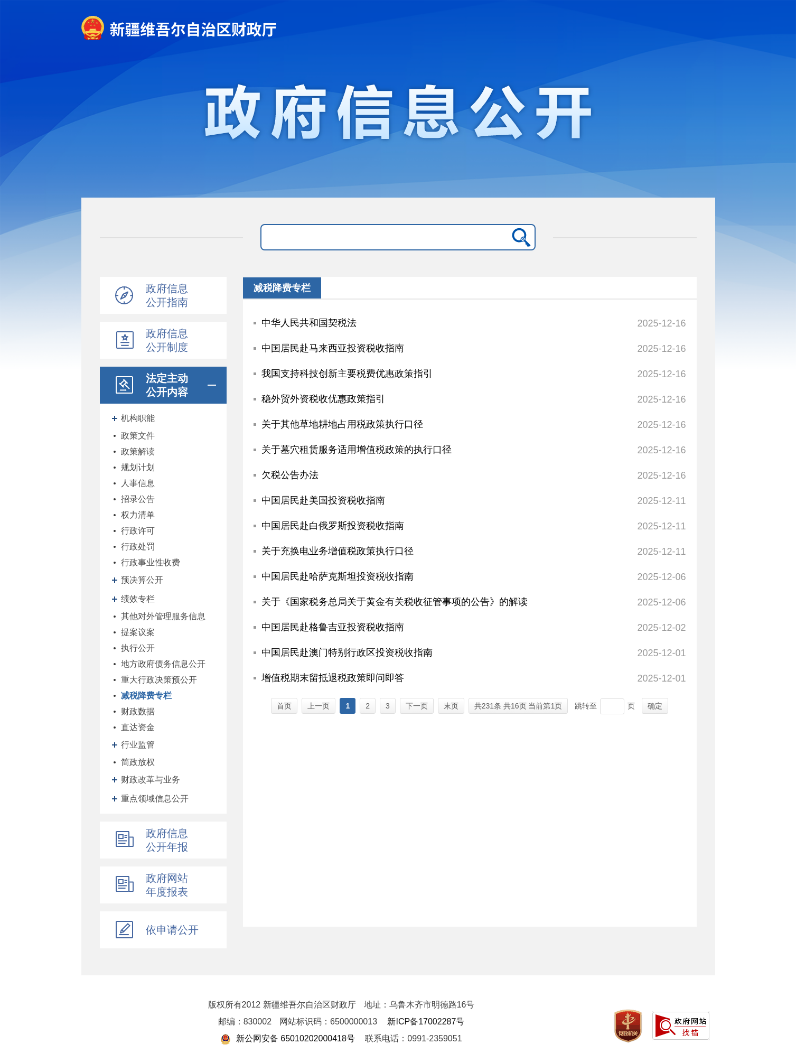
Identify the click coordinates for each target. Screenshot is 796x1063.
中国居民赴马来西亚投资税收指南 (332, 348)
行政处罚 (138, 546)
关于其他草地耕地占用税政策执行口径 (342, 424)
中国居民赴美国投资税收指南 (323, 500)
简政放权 (138, 762)
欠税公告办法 (290, 475)
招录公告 (138, 499)
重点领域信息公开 (155, 798)
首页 (284, 706)
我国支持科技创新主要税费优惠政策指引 (347, 373)
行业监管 (138, 744)
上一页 (318, 706)
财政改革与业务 (150, 779)
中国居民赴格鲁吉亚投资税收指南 (332, 627)
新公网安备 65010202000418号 (287, 1038)
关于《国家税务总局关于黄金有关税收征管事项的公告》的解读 (394, 601)
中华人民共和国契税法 (309, 323)
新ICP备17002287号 (425, 1021)
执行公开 (138, 648)
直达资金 (138, 727)
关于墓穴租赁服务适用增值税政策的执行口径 (356, 449)
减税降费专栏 (146, 695)
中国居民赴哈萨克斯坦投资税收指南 (337, 576)
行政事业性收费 (150, 562)
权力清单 (138, 514)
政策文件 (138, 435)
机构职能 (138, 418)
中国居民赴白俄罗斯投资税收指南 (332, 525)
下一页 (417, 706)
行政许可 (138, 530)
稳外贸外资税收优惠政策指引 (323, 399)
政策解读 (138, 451)
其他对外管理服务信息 (163, 616)
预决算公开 (142, 579)
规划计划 (138, 467)
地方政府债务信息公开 (163, 663)
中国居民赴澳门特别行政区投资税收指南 (347, 652)
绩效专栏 (138, 598)
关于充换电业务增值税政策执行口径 (337, 551)
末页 (451, 706)
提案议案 (138, 632)
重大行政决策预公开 (159, 679)
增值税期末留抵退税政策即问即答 (332, 678)
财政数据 (138, 711)
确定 (655, 706)
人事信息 (138, 483)
